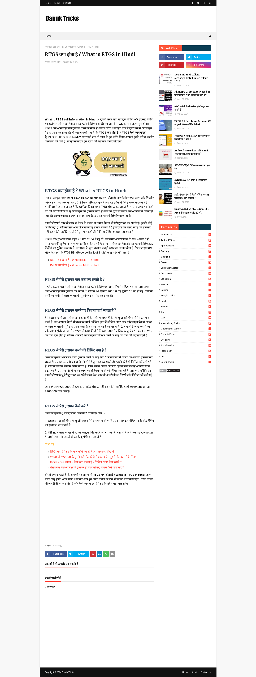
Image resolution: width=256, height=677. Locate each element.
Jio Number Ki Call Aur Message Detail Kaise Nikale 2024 (191, 78)
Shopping (186, 339)
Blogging (186, 256)
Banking (56, 47)
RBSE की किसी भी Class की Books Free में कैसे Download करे (191, 211)
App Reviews (186, 245)
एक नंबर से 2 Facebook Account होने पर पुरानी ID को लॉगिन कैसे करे (192, 123)
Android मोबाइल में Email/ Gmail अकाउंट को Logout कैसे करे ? (191, 152)
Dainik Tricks (68, 672)
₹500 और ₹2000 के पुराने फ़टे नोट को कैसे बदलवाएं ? (79, 457)
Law (186, 317)
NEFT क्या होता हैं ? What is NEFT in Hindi (74, 259)
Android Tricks (186, 240)
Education (186, 279)
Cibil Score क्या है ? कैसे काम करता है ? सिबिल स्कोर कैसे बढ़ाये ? (86, 462)
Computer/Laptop (186, 268)
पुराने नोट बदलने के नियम (123, 457)
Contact (67, 3)
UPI (186, 356)
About (57, 3)
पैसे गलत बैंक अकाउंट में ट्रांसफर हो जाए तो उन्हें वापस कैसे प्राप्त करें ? (87, 467)
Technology (186, 351)
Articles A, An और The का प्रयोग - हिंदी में (191, 182)
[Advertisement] (99, 93)
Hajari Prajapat (54, 62)
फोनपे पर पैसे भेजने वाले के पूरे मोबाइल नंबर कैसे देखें (191, 108)
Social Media (186, 345)
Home (48, 3)
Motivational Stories (186, 328)
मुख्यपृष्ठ (48, 47)
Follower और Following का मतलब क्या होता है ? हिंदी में (191, 137)
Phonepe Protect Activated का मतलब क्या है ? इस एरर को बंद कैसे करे (192, 93)
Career (186, 262)
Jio (186, 312)
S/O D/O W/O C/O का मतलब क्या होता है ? (192, 167)
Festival (186, 284)
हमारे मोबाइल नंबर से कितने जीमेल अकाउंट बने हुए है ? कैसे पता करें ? (191, 196)
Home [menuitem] (48, 36)
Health (186, 301)
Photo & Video (186, 334)
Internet (186, 306)
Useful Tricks (186, 362)
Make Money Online (186, 323)
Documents (186, 273)
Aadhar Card (186, 234)
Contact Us (206, 672)
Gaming (186, 290)
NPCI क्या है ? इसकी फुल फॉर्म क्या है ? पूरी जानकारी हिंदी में (82, 451)
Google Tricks (186, 295)
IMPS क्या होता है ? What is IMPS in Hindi (74, 265)
